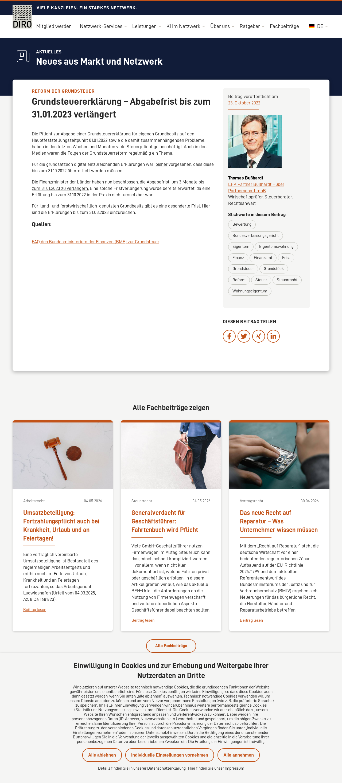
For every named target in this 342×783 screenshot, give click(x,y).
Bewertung (241, 224)
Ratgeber (250, 26)
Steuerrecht (287, 280)
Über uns (220, 26)
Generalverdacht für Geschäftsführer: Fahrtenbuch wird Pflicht (164, 521)
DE (316, 26)
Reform (239, 280)
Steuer (261, 280)
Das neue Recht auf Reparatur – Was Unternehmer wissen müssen (279, 521)
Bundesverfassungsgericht (255, 235)
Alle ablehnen (102, 755)
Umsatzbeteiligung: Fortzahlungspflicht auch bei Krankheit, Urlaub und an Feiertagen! (61, 526)
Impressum (234, 768)
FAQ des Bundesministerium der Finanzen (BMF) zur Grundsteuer (95, 241)
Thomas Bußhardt (245, 177)
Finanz (238, 258)
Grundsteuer (243, 269)
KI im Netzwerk (183, 26)
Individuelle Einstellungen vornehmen (169, 755)
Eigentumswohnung (276, 246)
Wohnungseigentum (249, 291)
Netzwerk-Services (101, 26)
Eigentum (240, 246)
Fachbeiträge (284, 26)
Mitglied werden (54, 26)
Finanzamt (263, 258)
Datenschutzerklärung (166, 768)
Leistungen (144, 26)
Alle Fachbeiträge (171, 646)
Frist (286, 258)
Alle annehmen (238, 755)
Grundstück (274, 269)
